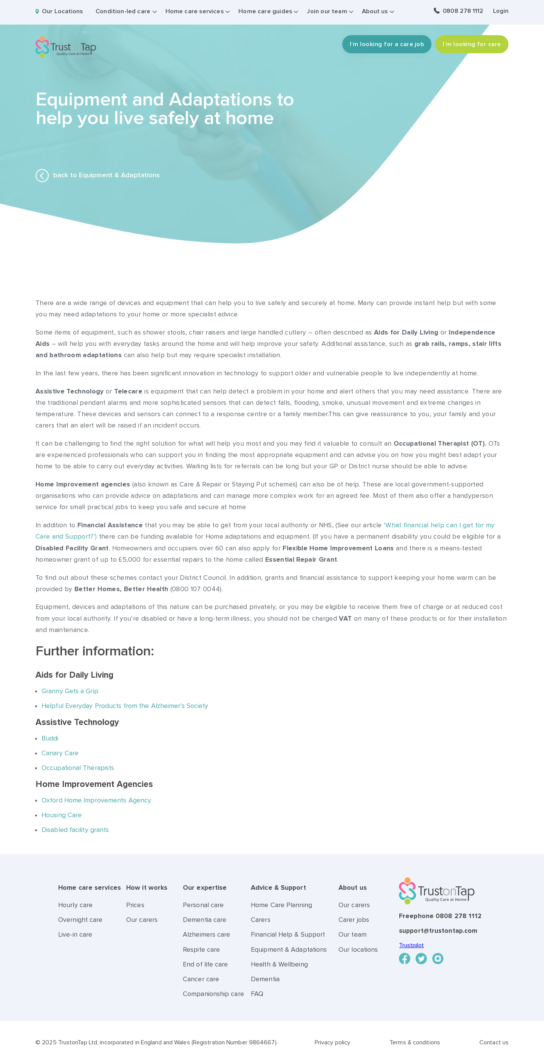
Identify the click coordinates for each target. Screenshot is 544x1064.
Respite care (201, 950)
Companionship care (213, 994)
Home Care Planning (281, 905)
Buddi (50, 738)
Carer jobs (353, 920)
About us (375, 11)
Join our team (327, 11)
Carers (260, 920)
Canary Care (60, 753)
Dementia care (204, 920)
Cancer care (201, 979)
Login (500, 11)
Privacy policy (332, 1042)
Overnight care (80, 920)
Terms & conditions (414, 1042)
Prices (135, 905)
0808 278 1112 (463, 11)
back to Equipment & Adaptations (98, 175)
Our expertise (205, 888)
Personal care (203, 905)
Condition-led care (123, 11)
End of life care (205, 964)
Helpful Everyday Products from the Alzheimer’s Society (126, 706)
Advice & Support (278, 888)
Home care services (194, 11)
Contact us (493, 1042)
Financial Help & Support (288, 935)
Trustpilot (411, 945)
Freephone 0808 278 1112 (440, 916)
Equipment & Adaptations (289, 950)
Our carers (142, 920)
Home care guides (265, 11)
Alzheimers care (206, 935)
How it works (146, 888)
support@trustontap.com (438, 931)
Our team (352, 935)
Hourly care (75, 905)
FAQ (257, 994)
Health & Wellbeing (279, 964)
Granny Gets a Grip (70, 691)
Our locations (358, 950)
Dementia (265, 979)
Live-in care (75, 935)
